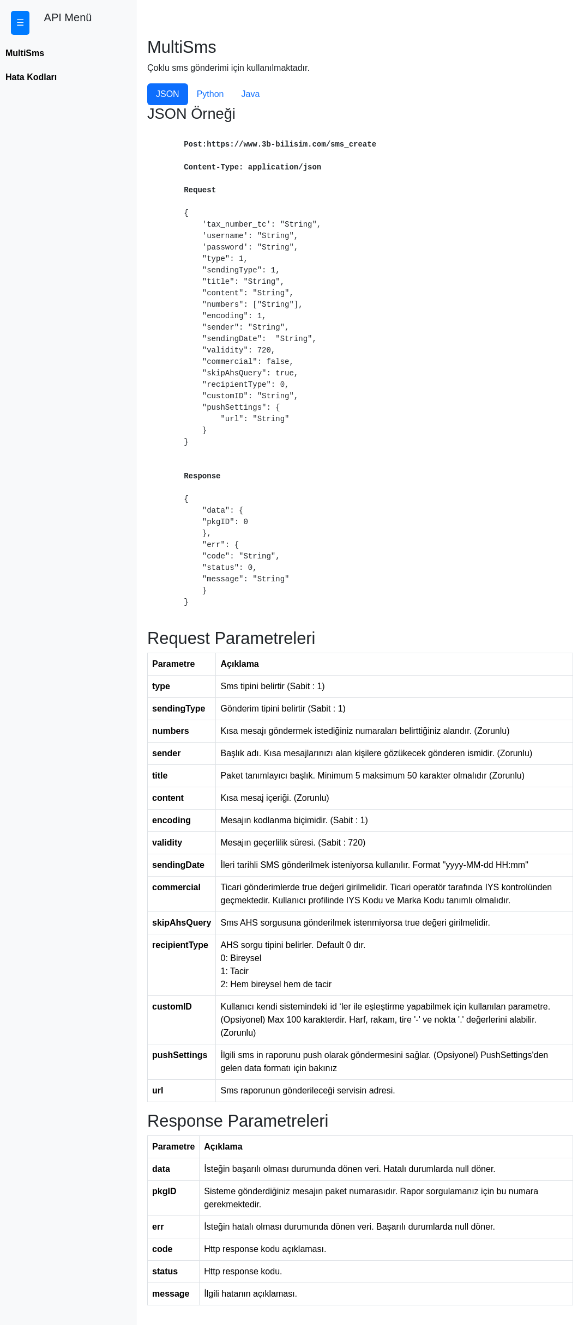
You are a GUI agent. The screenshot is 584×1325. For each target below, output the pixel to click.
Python (210, 94)
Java (250, 94)
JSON (167, 94)
